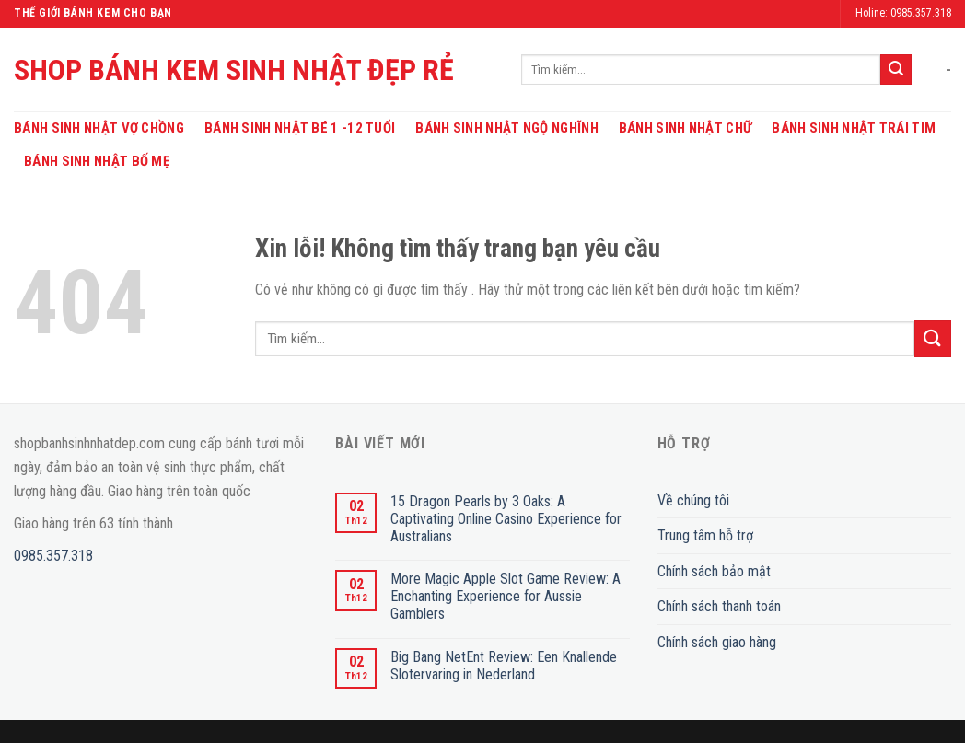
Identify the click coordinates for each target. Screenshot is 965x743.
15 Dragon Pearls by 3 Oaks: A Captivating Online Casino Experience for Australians (506, 519)
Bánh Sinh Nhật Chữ (685, 128)
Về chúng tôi (693, 500)
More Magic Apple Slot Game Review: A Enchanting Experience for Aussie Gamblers (505, 596)
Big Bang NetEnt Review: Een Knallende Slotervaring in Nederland (503, 665)
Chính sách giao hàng (716, 642)
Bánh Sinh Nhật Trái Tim (854, 128)
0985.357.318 (53, 555)
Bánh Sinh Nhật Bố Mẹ (96, 161)
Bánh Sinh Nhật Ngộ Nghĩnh (507, 128)
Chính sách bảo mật (714, 571)
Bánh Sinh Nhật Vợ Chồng (99, 128)
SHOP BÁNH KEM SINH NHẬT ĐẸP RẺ (234, 70)
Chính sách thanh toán (719, 606)
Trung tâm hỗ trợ (705, 535)
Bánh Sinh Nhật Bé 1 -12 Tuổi (299, 128)
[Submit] (896, 70)
